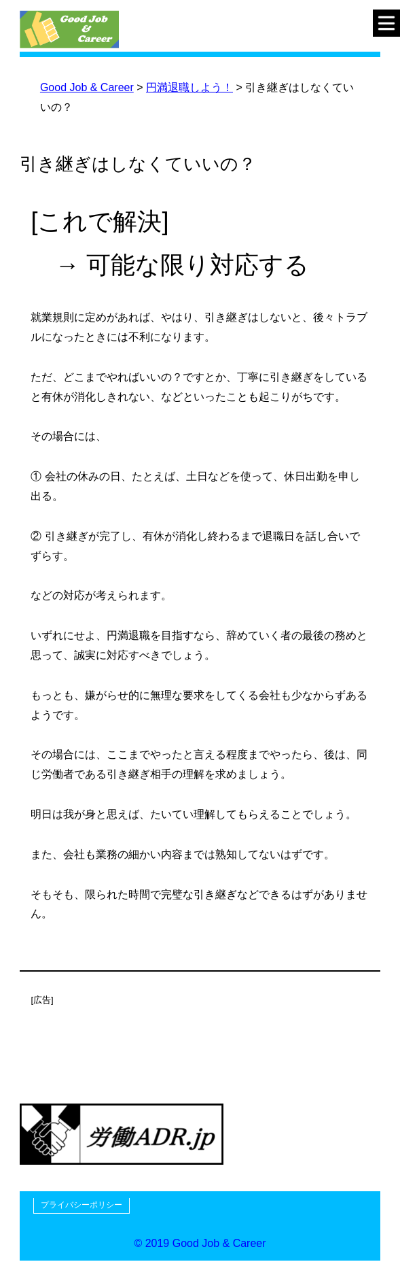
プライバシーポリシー (81, 1205)
